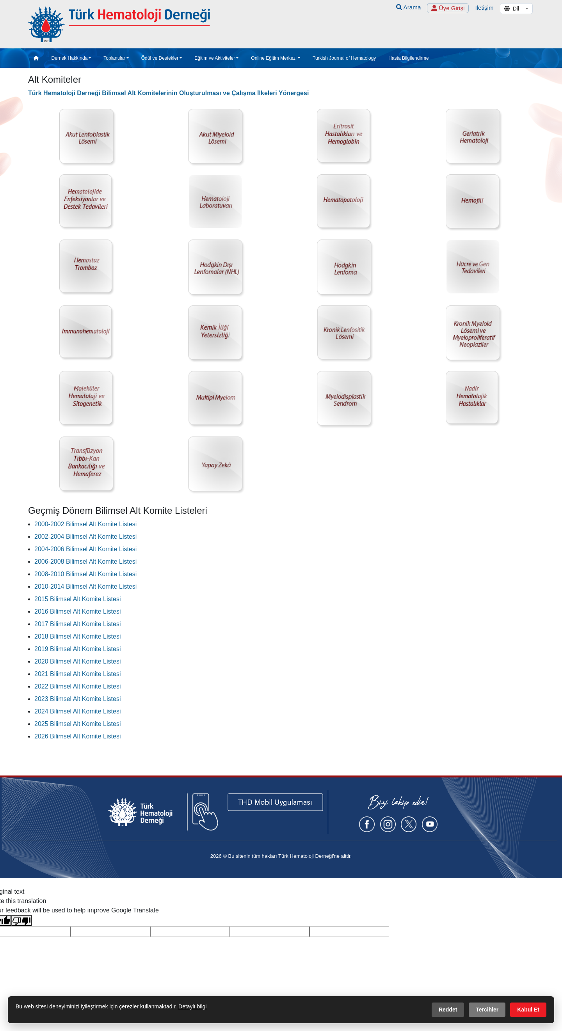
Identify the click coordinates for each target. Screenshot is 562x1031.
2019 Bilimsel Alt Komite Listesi (77, 647)
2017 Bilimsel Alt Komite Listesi (77, 622)
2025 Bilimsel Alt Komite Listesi (77, 722)
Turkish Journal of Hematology (344, 56)
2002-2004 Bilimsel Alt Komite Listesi (85, 535)
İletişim (484, 7)
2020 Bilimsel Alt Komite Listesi (77, 660)
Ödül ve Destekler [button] (159, 56)
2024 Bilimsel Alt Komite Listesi (77, 709)
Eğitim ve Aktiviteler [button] (214, 56)
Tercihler (487, 1009)
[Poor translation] (21, 918)
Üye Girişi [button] (447, 8)
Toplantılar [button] (114, 56)
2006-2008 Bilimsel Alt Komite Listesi (85, 560)
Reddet (448, 1009)
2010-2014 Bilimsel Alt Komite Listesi (85, 585)
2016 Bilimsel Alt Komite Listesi (77, 610)
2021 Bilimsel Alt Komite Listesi (77, 672)
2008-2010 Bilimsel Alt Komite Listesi (85, 572)
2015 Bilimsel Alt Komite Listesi (77, 597)
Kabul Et (528, 1009)
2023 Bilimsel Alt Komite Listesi (77, 697)
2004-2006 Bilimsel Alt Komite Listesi (85, 547)
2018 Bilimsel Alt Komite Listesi (77, 635)
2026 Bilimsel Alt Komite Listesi (77, 734)
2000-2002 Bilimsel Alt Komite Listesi (85, 522)
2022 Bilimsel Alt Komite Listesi (77, 684)
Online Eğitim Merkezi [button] (274, 56)
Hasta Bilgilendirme (408, 56)
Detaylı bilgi (192, 1006)
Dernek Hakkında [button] (70, 56)
